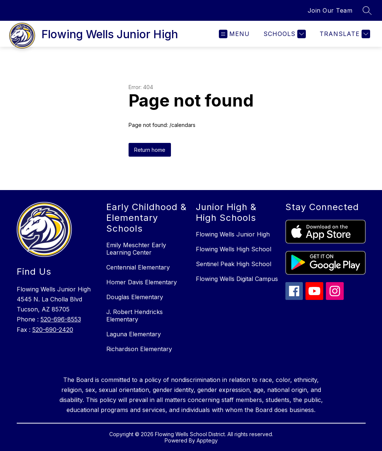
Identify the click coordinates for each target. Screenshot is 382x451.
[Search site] (367, 10)
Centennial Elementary (138, 267)
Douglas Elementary (134, 297)
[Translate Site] (344, 34)
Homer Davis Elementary (141, 282)
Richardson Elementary (139, 349)
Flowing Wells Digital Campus (237, 278)
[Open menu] (234, 34)
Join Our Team (330, 10)
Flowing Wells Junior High (233, 234)
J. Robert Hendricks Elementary (134, 315)
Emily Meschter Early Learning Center (136, 248)
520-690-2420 (52, 329)
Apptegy (207, 440)
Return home (149, 150)
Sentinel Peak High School (233, 264)
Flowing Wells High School (233, 249)
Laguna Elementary (133, 334)
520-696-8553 (61, 319)
